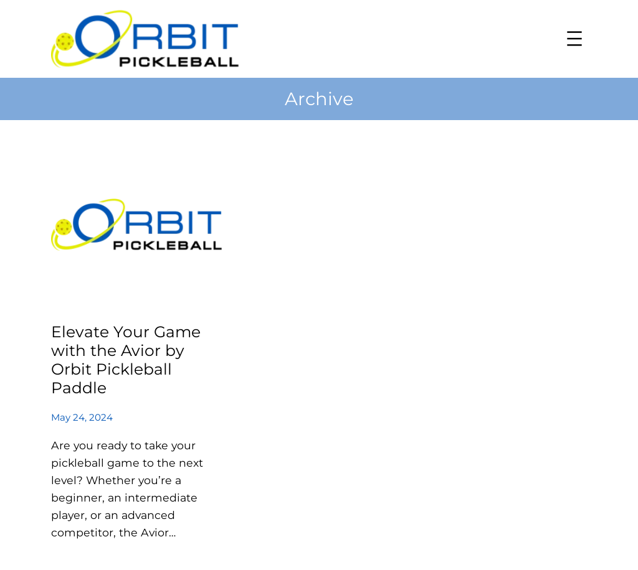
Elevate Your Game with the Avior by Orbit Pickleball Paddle (126, 360)
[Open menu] (574, 38)
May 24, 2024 (82, 417)
